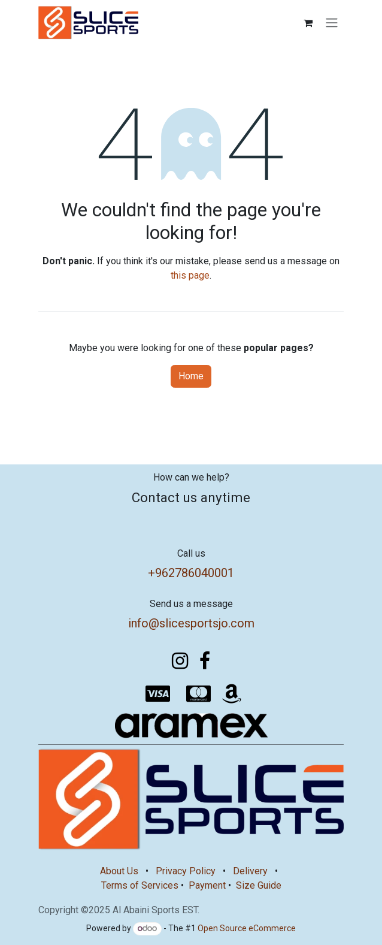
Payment (207, 885)
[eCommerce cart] (308, 23)
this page (190, 275)
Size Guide (258, 885)
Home (191, 376)
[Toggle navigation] (332, 23)
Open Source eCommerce (247, 928)
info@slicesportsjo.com (191, 623)
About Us (119, 871)
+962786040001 (191, 573)
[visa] (158, 694)
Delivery (250, 871)
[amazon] (231, 694)
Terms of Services (139, 885)
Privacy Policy (186, 871)
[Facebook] (205, 661)
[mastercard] (199, 694)
